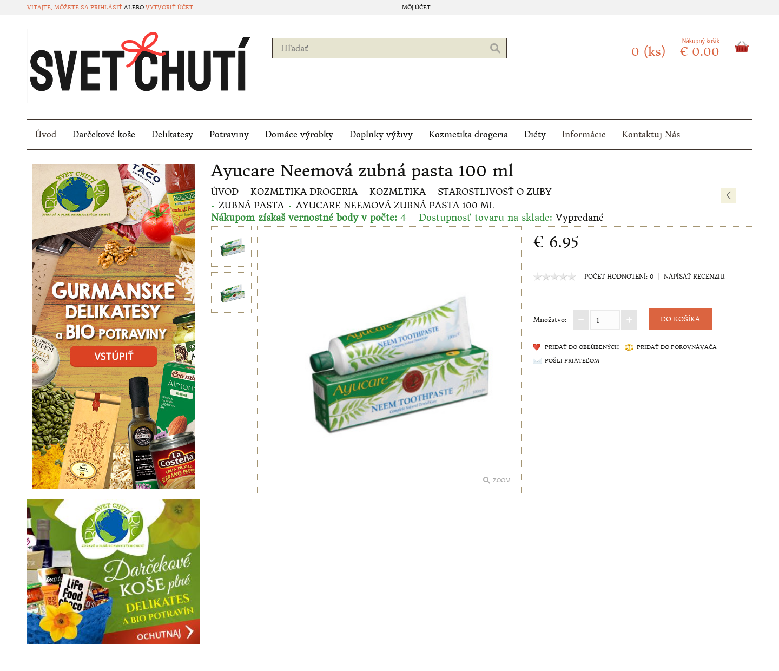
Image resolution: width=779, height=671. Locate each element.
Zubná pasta (251, 205)
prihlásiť (106, 7)
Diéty (535, 134)
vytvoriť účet (169, 7)
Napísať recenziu (694, 276)
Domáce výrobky (299, 134)
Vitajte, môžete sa (58, 7)
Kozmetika (397, 191)
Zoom (502, 480)
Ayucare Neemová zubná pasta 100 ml (395, 205)
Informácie (584, 134)
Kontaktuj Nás (651, 134)
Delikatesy (172, 134)
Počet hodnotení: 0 (618, 276)
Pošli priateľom (572, 360)
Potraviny (229, 134)
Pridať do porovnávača (677, 347)
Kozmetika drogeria (468, 134)
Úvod (45, 134)
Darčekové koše (103, 134)
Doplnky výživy (381, 134)
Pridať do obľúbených (582, 347)
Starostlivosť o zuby (495, 191)
